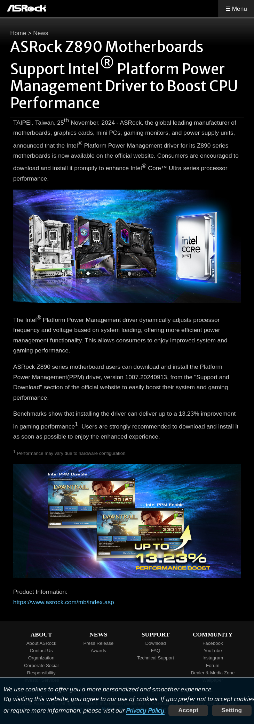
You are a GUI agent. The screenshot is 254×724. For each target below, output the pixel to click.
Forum (213, 665)
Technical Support (155, 657)
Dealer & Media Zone (213, 672)
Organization (41, 657)
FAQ (155, 650)
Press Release (99, 643)
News (40, 33)
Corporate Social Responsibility (41, 669)
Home (18, 33)
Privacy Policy (145, 710)
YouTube (213, 650)
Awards (98, 650)
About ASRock (41, 643)
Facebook (213, 643)
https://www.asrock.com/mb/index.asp (63, 602)
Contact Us (41, 650)
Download (155, 643)
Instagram (213, 657)
